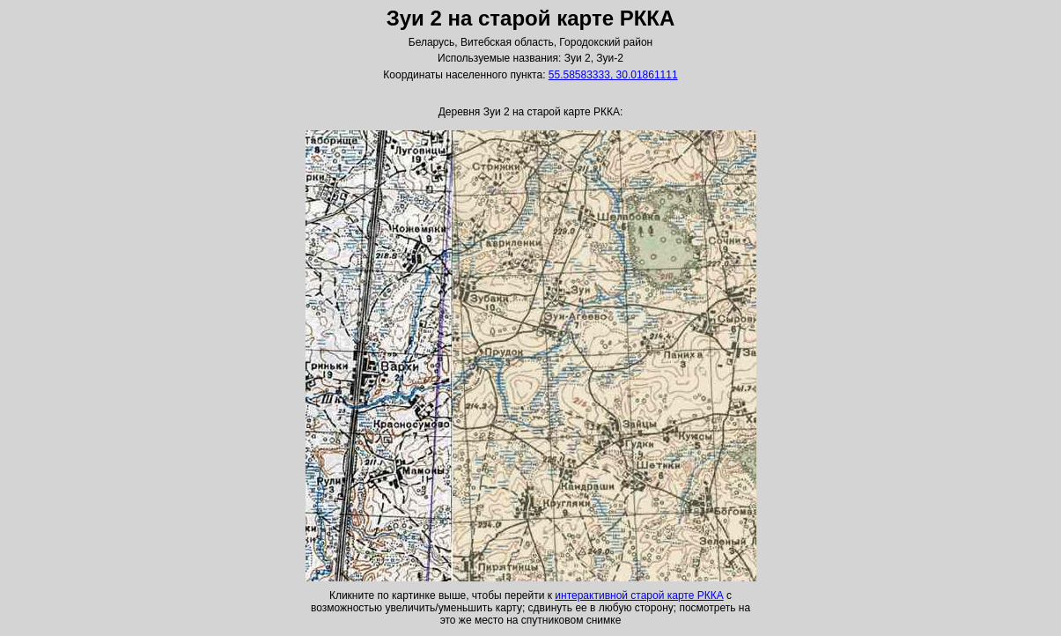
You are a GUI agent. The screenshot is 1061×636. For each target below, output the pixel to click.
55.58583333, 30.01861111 (613, 75)
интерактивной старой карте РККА (639, 595)
